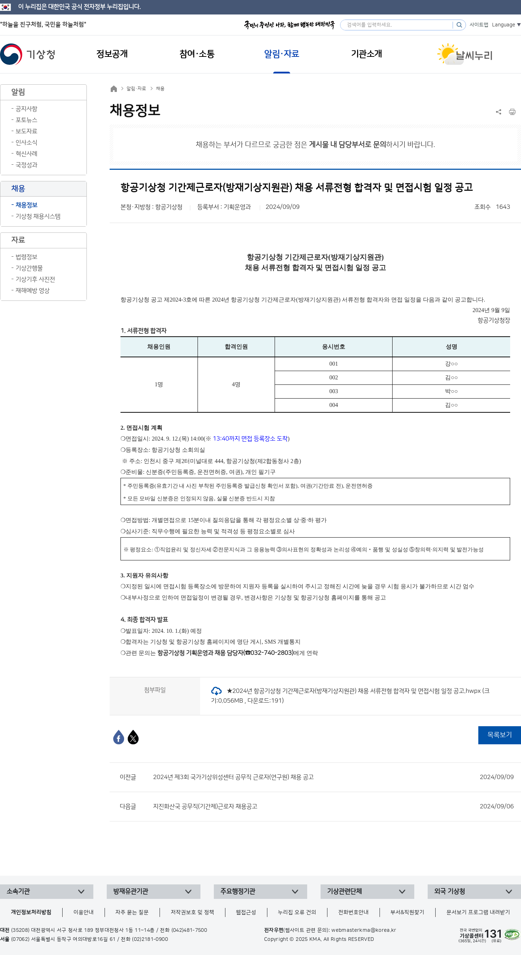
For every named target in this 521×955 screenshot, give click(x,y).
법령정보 (26, 257)
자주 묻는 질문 (132, 912)
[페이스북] (118, 737)
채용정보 (26, 205)
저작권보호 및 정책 (192, 912)
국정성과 (26, 165)
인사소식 (26, 142)
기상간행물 (29, 268)
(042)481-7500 (189, 930)
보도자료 (26, 131)
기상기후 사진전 (35, 279)
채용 (160, 88)
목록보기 (499, 735)
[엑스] (133, 737)
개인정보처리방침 (31, 912)
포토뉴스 (26, 120)
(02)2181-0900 (150, 939)
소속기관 (18, 891)
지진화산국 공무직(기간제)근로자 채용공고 (333, 806)
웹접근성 (246, 912)
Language (503, 25)
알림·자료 (136, 88)
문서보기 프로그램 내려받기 (478, 912)
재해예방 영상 (33, 290)
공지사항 (26, 109)
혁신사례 (26, 154)
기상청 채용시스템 (38, 216)
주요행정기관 (237, 891)
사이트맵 (479, 25)
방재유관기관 (130, 891)
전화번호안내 (353, 912)
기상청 (27, 54)
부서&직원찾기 (407, 912)
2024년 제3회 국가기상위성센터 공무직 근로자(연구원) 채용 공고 (333, 777)
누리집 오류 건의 (297, 912)
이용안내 (83, 912)
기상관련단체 (344, 891)
